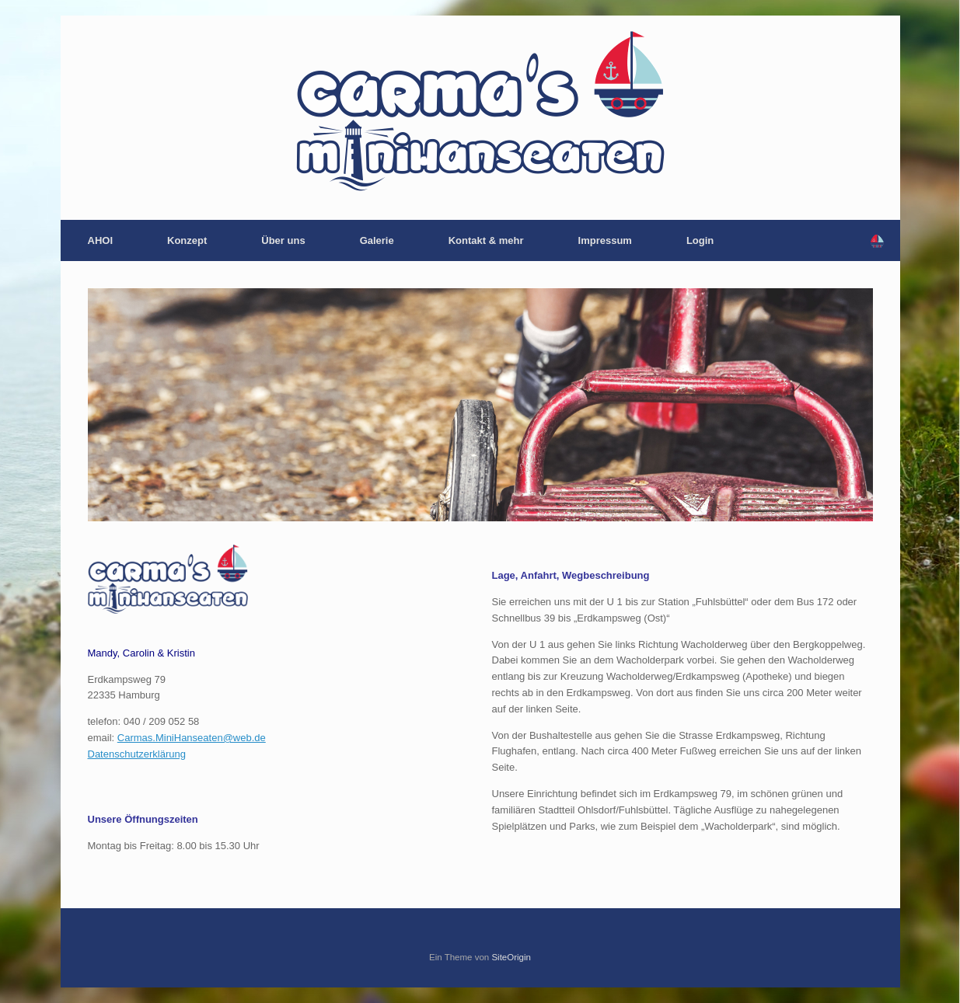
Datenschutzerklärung (137, 754)
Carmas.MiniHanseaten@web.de (191, 738)
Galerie (377, 240)
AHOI (100, 240)
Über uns (283, 240)
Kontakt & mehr (486, 240)
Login (700, 240)
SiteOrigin (511, 957)
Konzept (187, 240)
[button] (877, 240)
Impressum (605, 240)
